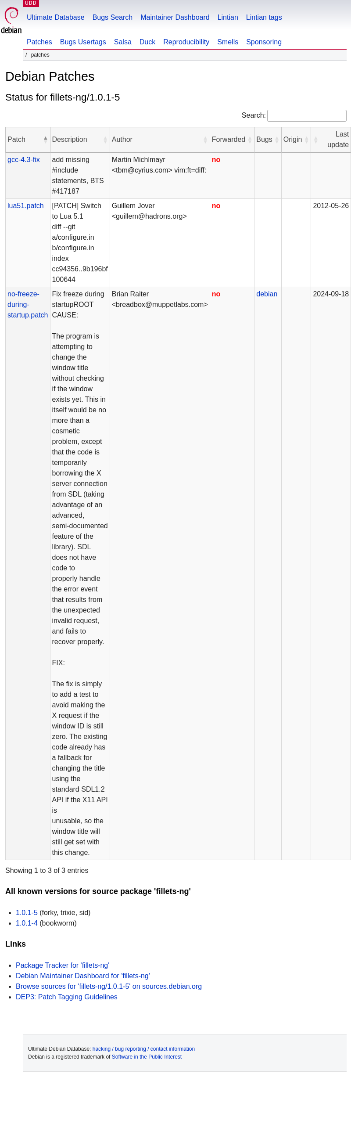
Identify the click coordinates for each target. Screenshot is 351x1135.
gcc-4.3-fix (23, 159)
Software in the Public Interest (147, 1057)
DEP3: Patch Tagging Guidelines (67, 997)
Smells (227, 42)
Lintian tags (264, 17)
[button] (45, 139)
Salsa (123, 42)
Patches (39, 42)
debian (266, 294)
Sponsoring (264, 42)
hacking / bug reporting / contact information (144, 1049)
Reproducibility (186, 42)
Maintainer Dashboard (174, 17)
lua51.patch (25, 205)
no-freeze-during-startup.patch (27, 304)
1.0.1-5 (27, 912)
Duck (147, 42)
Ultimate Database (56, 17)
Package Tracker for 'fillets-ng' (62, 965)
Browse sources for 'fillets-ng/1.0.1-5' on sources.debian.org (109, 986)
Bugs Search (113, 17)
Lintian (228, 17)
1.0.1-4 (27, 923)
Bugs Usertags (83, 42)
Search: (254, 115)
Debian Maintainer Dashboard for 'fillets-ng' (83, 976)
